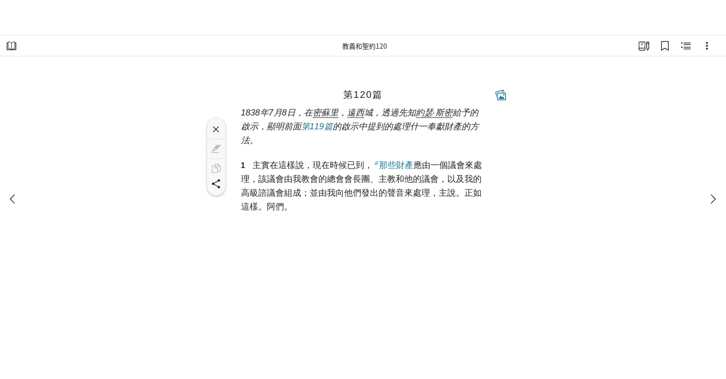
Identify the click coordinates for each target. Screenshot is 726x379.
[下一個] (712, 199)
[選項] (706, 45)
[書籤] (664, 45)
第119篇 (317, 126)
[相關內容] (685, 45)
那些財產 (393, 164)
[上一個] (13, 199)
